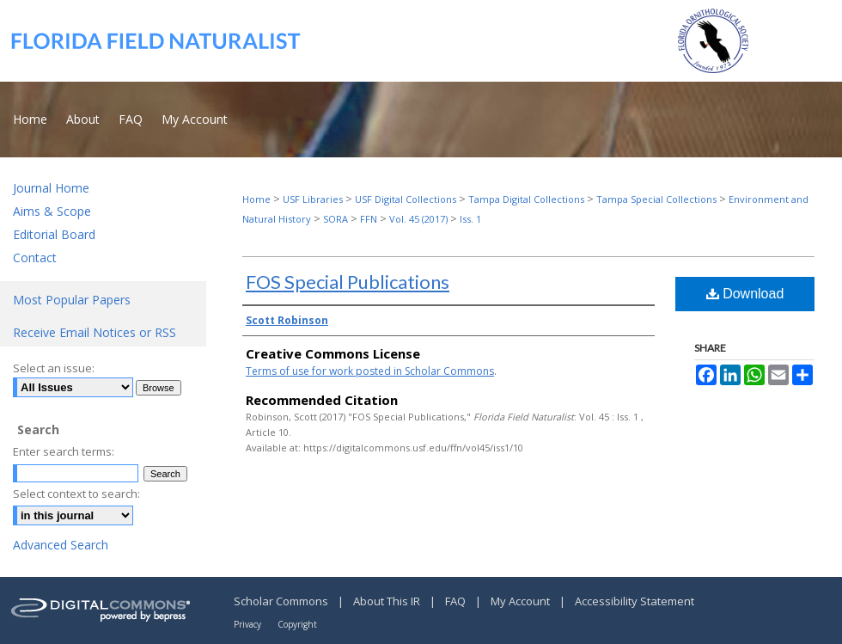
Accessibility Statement (634, 601)
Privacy (249, 624)
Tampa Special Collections (656, 199)
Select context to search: (76, 493)
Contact (35, 257)
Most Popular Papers (72, 299)
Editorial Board (54, 234)
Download (745, 293)
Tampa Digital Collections (526, 199)
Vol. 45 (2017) (418, 218)
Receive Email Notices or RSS (94, 332)
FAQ (456, 601)
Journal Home (51, 188)
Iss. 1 (470, 218)
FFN (368, 218)
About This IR (388, 601)
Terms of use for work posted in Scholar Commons (370, 371)
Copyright (297, 624)
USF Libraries (313, 199)
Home (256, 199)
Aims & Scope (52, 211)
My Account (521, 601)
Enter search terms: (63, 451)
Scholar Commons (282, 601)
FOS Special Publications (347, 281)
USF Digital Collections (405, 199)
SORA (335, 218)
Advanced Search (60, 545)
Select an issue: (54, 368)
